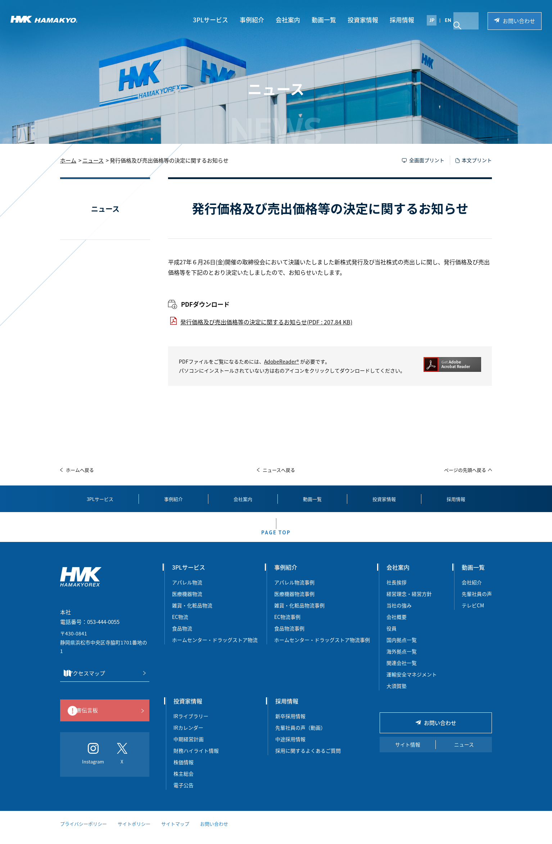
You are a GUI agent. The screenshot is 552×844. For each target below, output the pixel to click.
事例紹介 (255, 19)
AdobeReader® (281, 361)
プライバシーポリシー (83, 832)
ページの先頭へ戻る (465, 469)
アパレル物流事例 (294, 590)
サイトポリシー (134, 832)
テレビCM (473, 613)
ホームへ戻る (80, 469)
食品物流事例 (289, 636)
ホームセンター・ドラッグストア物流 (215, 648)
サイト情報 (407, 752)
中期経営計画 (188, 747)
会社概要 (396, 625)
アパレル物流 (187, 590)
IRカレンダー (188, 735)
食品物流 (182, 636)
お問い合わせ (518, 21)
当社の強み (399, 613)
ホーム (68, 160)
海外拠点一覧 (401, 659)
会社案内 (291, 19)
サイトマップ (175, 832)
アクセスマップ (102, 681)
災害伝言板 (102, 719)
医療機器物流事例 (294, 602)
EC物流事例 (287, 625)
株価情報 (183, 770)
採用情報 (405, 19)
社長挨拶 (396, 590)
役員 (391, 636)
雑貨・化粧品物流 (192, 613)
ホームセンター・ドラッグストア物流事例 (322, 648)
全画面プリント (426, 160)
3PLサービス (213, 19)
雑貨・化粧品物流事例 (299, 613)
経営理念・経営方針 (409, 602)
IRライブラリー (190, 724)
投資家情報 (366, 19)
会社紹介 (472, 590)
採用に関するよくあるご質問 (308, 758)
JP (435, 20)
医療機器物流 (187, 602)
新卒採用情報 (290, 724)
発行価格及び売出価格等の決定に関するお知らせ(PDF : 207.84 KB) (266, 322)
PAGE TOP (275, 537)
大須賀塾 (396, 694)
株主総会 (183, 781)
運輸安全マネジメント (411, 682)
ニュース (93, 160)
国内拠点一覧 (401, 648)
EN (451, 20)
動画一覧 (327, 19)
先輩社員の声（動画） (300, 735)
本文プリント (477, 160)
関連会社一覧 (401, 671)
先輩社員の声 (477, 602)
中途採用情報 (290, 747)
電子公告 (183, 793)
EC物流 (180, 625)
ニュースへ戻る (279, 469)
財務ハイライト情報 (198, 758)
